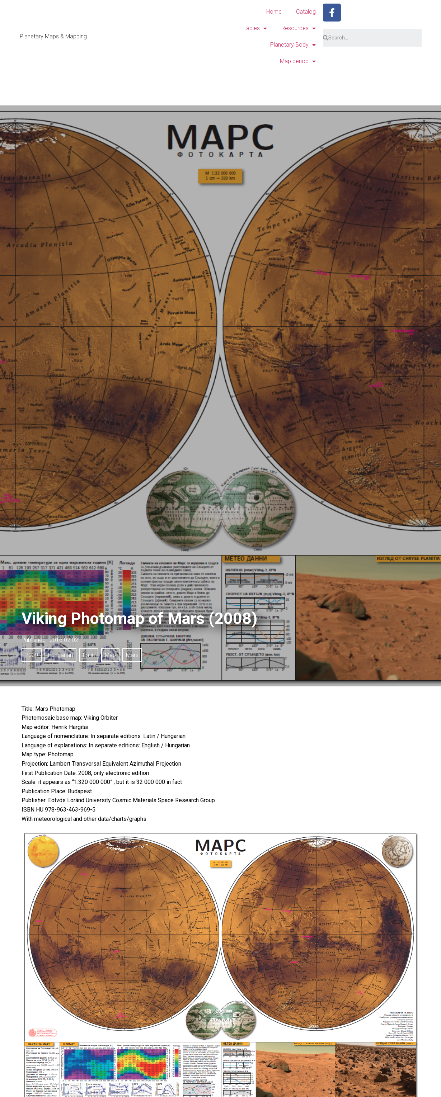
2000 (31, 655)
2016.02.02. (65, 640)
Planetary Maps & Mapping (53, 36)
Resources (298, 28)
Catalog (306, 11)
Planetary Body (293, 44)
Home (274, 11)
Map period (298, 61)
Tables (255, 28)
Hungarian (60, 655)
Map (110, 655)
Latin (89, 655)
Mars (132, 655)
